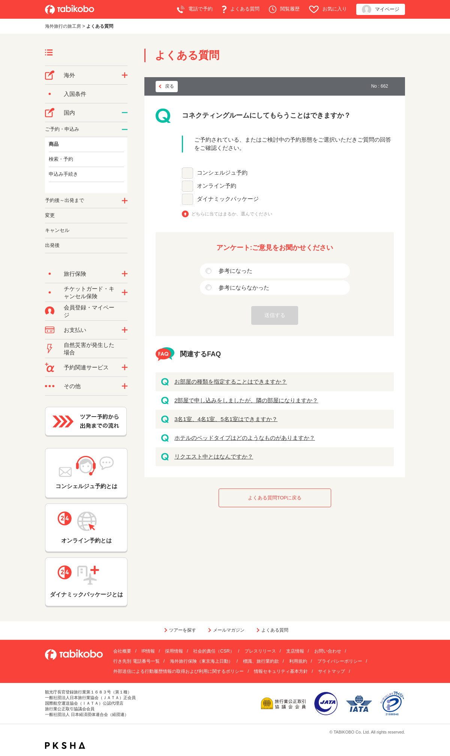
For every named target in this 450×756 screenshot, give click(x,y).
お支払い (75, 330)
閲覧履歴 (284, 9)
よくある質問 (241, 9)
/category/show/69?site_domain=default (125, 292)
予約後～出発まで (64, 200)
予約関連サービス (86, 367)
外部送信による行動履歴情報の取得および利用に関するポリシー (178, 671)
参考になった (235, 270)
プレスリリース (260, 651)
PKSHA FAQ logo (65, 745)
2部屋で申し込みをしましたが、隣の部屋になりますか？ (246, 400)
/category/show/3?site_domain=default (125, 386)
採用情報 (174, 651)
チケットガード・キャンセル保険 (89, 292)
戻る (169, 86)
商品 (53, 144)
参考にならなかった (244, 287)
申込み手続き (63, 174)
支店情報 (295, 651)
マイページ (380, 9)
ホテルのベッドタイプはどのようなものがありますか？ (244, 438)
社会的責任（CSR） (213, 651)
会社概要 (122, 651)
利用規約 (298, 661)
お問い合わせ (327, 651)
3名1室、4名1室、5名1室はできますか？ (226, 419)
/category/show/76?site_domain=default (125, 75)
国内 (69, 112)
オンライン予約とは (86, 527)
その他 (72, 386)
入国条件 (75, 94)
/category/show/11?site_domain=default (125, 367)
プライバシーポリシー (339, 661)
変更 (50, 215)
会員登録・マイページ (89, 311)
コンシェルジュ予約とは (86, 472)
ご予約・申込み (62, 129)
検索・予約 (61, 159)
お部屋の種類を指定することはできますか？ (230, 381)
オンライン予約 (216, 185)
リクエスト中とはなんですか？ (213, 456)
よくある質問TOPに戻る (275, 498)
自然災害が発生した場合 (89, 349)
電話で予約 (195, 9)
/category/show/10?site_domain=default (125, 273)
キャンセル (57, 230)
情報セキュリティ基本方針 (281, 671)
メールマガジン (228, 630)
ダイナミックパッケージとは (86, 581)
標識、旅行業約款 (261, 661)
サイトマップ (331, 671)
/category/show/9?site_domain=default (125, 330)
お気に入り (328, 9)
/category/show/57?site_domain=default (125, 112)
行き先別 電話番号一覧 (136, 661)
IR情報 (148, 651)
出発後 (52, 245)
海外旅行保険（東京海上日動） (201, 661)
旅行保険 (75, 273)
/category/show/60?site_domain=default (125, 129)
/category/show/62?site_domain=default (125, 200)
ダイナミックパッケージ (228, 199)
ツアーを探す (182, 630)
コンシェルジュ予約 (222, 172)
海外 (69, 75)
